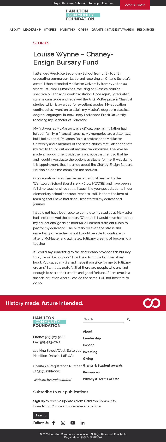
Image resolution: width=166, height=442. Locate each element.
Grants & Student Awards (112, 29)
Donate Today (135, 4)
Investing (67, 29)
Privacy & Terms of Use (101, 379)
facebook (53, 422)
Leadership (32, 29)
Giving (83, 29)
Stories (50, 29)
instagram (63, 422)
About (15, 29)
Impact (88, 345)
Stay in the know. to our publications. (83, 3)
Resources (146, 29)
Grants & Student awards (103, 365)
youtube (73, 422)
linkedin (82, 422)
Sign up (39, 401)
